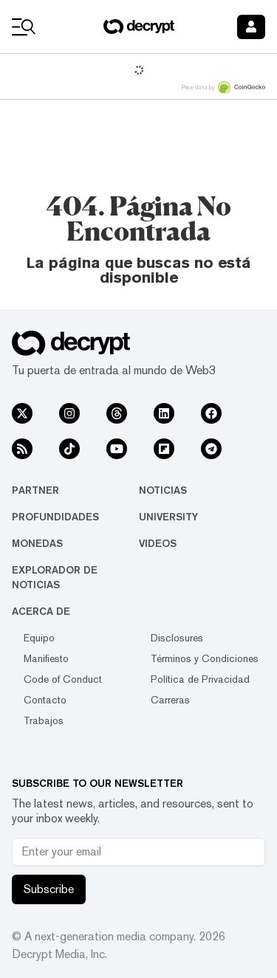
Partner (35, 490)
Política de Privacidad (200, 679)
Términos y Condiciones (205, 658)
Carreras (170, 700)
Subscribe (49, 889)
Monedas (37, 543)
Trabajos (44, 720)
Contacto (45, 700)
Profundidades (55, 517)
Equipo (39, 638)
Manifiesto (46, 658)
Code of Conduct (63, 679)
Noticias (163, 490)
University (168, 517)
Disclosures (177, 638)
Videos (158, 543)
